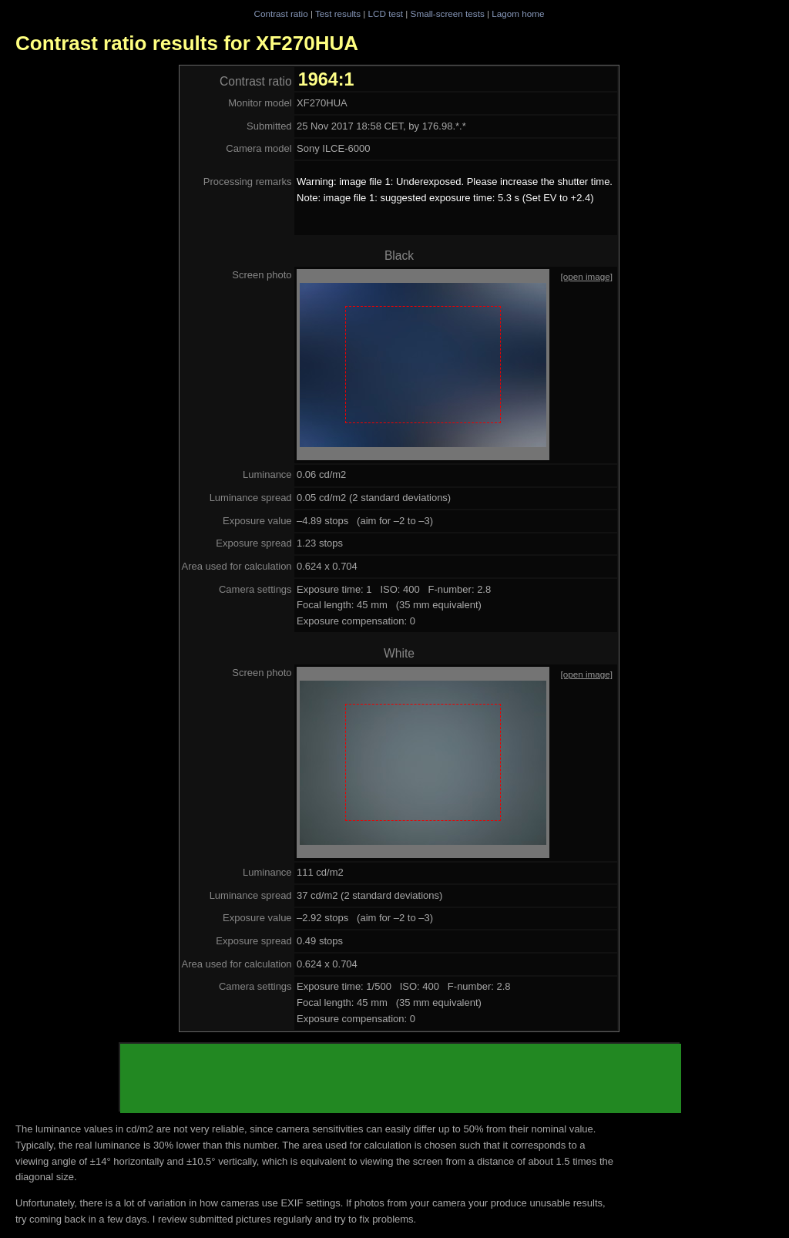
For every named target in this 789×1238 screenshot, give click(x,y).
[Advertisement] (400, 1078)
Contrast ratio (280, 13)
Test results (338, 13)
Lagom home (518, 13)
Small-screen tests (448, 13)
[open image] (586, 276)
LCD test (385, 13)
